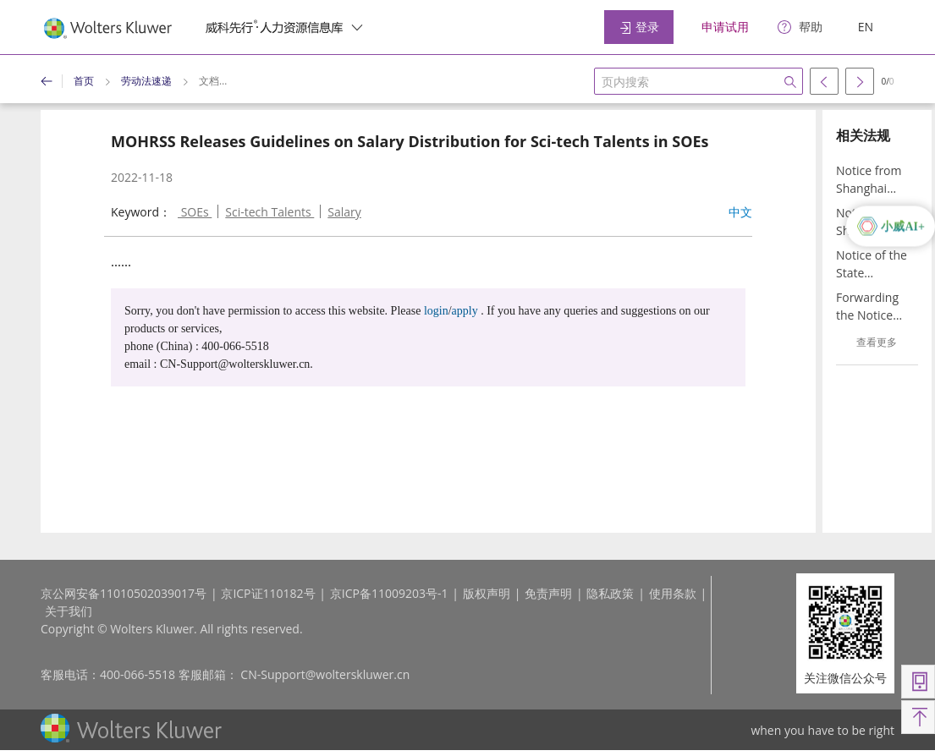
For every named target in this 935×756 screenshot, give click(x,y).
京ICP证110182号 (268, 593)
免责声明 (548, 593)
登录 (639, 27)
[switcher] (357, 27)
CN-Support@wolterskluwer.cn (325, 674)
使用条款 (672, 593)
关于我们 (68, 611)
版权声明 (486, 593)
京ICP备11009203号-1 (389, 593)
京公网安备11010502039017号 (123, 593)
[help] (800, 27)
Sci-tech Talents (269, 212)
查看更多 (876, 342)
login (436, 310)
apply (465, 310)
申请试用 (725, 27)
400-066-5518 (137, 674)
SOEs (195, 212)
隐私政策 (610, 593)
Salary (344, 212)
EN (865, 27)
